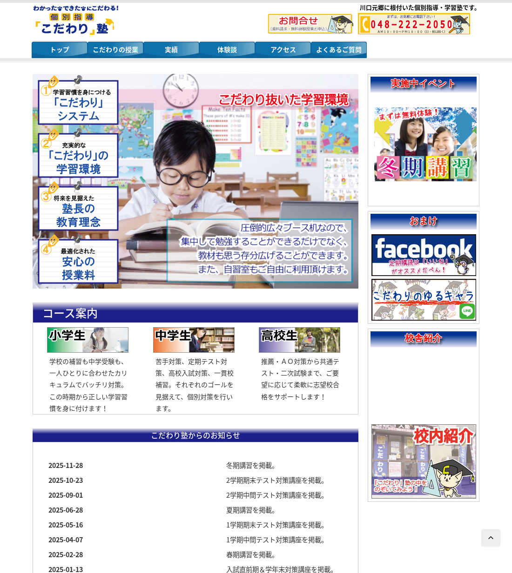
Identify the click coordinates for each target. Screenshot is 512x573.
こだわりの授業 (115, 49)
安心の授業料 (78, 259)
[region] (195, 181)
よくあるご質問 (339, 49)
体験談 (227, 49)
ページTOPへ (491, 538)
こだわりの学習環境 (78, 153)
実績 (171, 49)
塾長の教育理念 (78, 206)
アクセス (283, 49)
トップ (59, 49)
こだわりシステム (78, 100)
